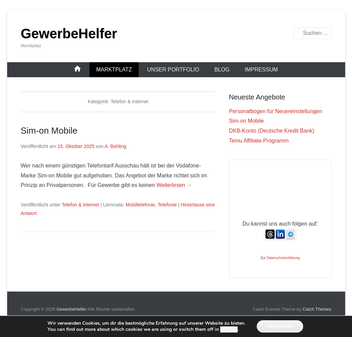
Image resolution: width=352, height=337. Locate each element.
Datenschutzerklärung (283, 258)
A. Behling (115, 146)
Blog (221, 69)
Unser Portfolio (173, 69)
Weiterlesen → (174, 185)
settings (229, 329)
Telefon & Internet (80, 204)
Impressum (261, 69)
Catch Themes (316, 309)
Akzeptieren (280, 326)
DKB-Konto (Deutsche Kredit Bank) (271, 131)
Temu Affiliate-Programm (259, 141)
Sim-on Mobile (49, 130)
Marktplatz (114, 69)
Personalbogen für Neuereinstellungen (275, 111)
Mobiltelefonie (140, 204)
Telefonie (167, 204)
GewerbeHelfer (69, 33)
